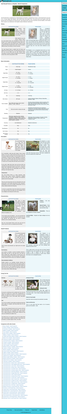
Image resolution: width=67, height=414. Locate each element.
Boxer (53, 43)
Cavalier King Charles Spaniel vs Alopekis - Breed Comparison (14, 336)
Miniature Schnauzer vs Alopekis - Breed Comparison (13, 346)
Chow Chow (54, 50)
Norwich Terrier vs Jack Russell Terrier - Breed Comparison (14, 392)
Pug (52, 28)
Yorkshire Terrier (55, 17)
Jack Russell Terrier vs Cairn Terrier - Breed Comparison (13, 365)
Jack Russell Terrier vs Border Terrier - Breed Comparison (14, 367)
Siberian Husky (55, 15)
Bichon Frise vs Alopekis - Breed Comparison (11, 337)
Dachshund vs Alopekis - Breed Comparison (11, 339)
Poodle (53, 54)
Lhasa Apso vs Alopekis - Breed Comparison (11, 361)
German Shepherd (55, 30)
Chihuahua (54, 37)
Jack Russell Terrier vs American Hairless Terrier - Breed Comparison (16, 370)
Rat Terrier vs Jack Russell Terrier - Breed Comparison (13, 387)
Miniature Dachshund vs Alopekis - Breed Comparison (13, 358)
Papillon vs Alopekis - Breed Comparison (10, 352)
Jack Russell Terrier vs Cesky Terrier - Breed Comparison (13, 377)
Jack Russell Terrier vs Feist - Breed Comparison (12, 374)
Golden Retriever (55, 32)
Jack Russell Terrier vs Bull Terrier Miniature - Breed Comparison (15, 371)
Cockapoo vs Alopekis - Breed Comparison (11, 342)
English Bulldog (55, 19)
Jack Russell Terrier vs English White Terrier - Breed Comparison (15, 373)
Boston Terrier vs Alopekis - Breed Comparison (11, 333)
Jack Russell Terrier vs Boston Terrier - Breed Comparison (14, 362)
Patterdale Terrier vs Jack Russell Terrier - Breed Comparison (14, 390)
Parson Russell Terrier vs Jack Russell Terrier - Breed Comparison (15, 395)
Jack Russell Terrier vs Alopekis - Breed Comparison (13, 340)
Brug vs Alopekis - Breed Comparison (10, 326)
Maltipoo (53, 57)
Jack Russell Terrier (12, 26)
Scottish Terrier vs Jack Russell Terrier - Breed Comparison (14, 389)
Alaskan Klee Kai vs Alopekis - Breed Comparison (12, 359)
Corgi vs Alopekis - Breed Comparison (10, 345)
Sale (17, 26)
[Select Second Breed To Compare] (59, 8)
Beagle (53, 48)
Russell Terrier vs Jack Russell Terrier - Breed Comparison (14, 396)
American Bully (55, 41)
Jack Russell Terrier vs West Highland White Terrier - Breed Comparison (16, 364)
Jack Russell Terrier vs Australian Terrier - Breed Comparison (14, 368)
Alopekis (36, 26)
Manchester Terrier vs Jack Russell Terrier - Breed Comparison (14, 398)
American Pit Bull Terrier (56, 46)
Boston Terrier (54, 39)
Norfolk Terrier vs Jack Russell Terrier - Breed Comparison (14, 393)
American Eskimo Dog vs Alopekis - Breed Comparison (13, 351)
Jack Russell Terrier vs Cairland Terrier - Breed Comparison (14, 383)
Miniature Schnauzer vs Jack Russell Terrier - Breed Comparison (15, 386)
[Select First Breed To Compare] (59, 6)
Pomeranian (54, 21)
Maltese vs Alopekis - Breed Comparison (10, 330)
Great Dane (54, 52)
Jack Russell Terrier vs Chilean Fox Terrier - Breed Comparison (15, 380)
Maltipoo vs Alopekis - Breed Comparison (10, 334)
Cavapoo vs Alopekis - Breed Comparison (11, 343)
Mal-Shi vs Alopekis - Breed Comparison (10, 349)
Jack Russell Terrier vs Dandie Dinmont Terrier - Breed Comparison (15, 376)
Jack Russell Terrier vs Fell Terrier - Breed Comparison (13, 384)
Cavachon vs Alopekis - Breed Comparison (11, 348)
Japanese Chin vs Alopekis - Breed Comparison (12, 355)
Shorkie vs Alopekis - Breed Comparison (10, 327)
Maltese (53, 26)
